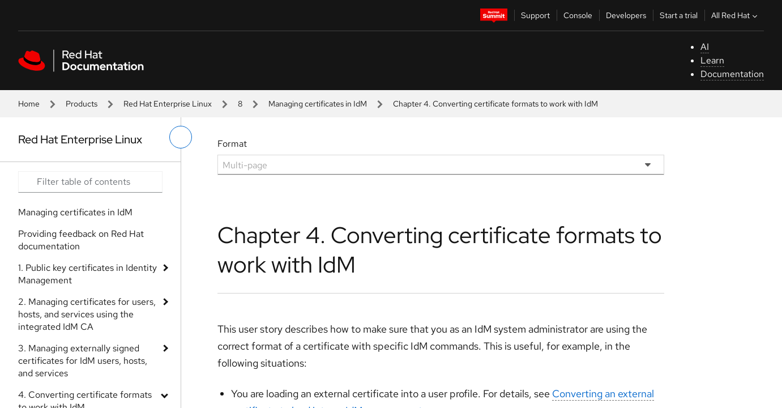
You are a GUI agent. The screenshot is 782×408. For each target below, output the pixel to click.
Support (535, 15)
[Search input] (90, 182)
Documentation (732, 74)
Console (577, 15)
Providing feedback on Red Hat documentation (81, 240)
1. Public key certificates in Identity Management (87, 274)
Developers (626, 15)
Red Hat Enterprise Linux (167, 104)
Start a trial (679, 15)
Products (81, 104)
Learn (712, 60)
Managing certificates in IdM (317, 104)
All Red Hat (735, 15)
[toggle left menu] (180, 137)
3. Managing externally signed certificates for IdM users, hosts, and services (82, 360)
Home (29, 104)
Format (232, 144)
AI (704, 47)
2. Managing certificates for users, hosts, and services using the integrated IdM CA (87, 314)
